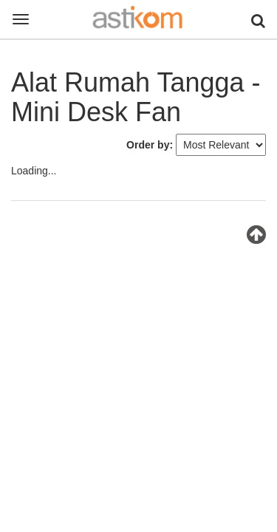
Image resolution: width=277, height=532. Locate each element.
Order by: (149, 145)
